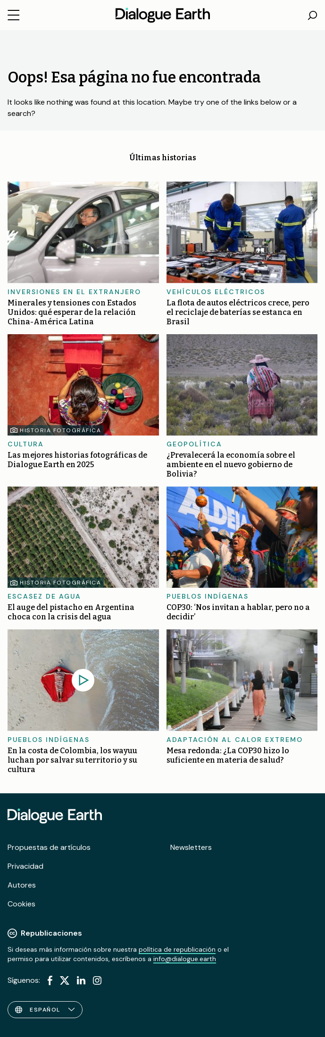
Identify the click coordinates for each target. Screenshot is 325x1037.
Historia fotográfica (60, 430)
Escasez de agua (44, 596)
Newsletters (191, 847)
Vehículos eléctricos (216, 292)
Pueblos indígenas (208, 596)
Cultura (26, 444)
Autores (22, 885)
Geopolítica (194, 444)
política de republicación (177, 949)
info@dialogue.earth (184, 959)
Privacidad (25, 866)
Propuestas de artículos (49, 847)
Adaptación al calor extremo (235, 739)
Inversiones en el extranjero (74, 292)
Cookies (21, 904)
